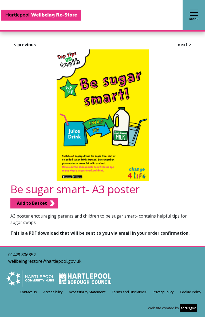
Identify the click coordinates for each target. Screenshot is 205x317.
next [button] (184, 45)
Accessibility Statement (87, 291)
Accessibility (52, 291)
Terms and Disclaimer (129, 291)
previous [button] (25, 45)
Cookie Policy (190, 291)
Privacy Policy (163, 291)
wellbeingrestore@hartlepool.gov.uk (44, 261)
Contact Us (28, 291)
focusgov (188, 308)
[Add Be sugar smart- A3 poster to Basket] (34, 203)
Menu (194, 15)
